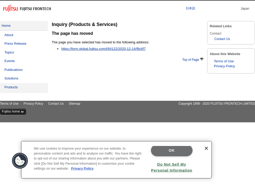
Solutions (11, 78)
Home (6, 26)
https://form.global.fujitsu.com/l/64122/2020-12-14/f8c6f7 (103, 49)
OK (172, 150)
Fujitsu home (13, 111)
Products (11, 87)
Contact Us (222, 39)
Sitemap (74, 103)
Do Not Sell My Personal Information (171, 167)
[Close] (206, 148)
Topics (9, 52)
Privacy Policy (224, 66)
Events (9, 61)
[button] (20, 160)
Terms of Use (224, 61)
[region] (116, 160)
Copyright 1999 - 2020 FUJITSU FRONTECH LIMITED (216, 103)
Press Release (15, 43)
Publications (13, 70)
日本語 (190, 8)
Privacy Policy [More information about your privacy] (82, 168)
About (8, 35)
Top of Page (192, 60)
